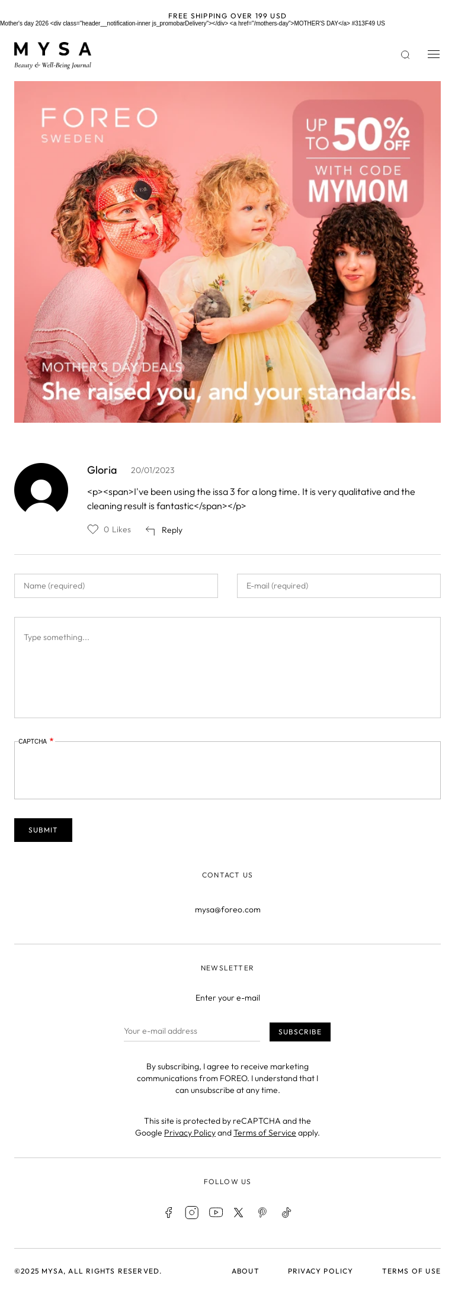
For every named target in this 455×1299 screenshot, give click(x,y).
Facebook (168, 1212)
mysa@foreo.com (228, 909)
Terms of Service (264, 1132)
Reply (172, 530)
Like (93, 529)
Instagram (192, 1212)
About (245, 1270)
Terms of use (411, 1270)
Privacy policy (321, 1270)
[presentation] (108, 771)
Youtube (216, 1212)
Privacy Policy (190, 1132)
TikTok (287, 1212)
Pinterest (263, 1212)
